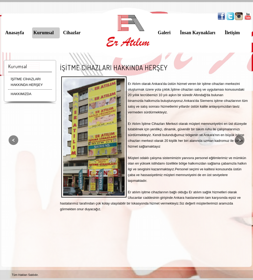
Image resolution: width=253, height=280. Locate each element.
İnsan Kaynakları (197, 32)
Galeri (164, 32)
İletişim (232, 32)
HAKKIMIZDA (21, 94)
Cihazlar (72, 32)
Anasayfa (14, 32)
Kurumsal (43, 32)
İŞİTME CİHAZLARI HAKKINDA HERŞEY (27, 82)
